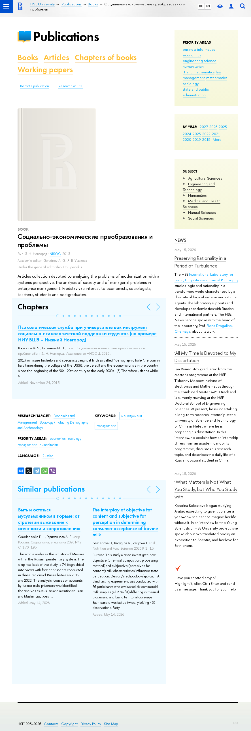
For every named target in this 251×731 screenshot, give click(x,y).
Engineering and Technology (199, 186)
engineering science (199, 60)
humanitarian (193, 66)
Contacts (51, 723)
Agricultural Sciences (205, 178)
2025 (223, 126)
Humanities (197, 195)
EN (208, 6)
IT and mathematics (198, 72)
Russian (48, 456)
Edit (235, 723)
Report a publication (34, 86)
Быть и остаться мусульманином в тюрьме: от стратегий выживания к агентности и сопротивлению (49, 519)
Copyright (69, 723)
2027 (204, 126)
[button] (58, 316)
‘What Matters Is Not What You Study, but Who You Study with (206, 489)
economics (192, 55)
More (217, 139)
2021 (216, 133)
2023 (197, 133)
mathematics (216, 77)
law (218, 72)
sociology (191, 83)
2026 (213, 126)
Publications (66, 36)
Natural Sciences (202, 212)
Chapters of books (106, 57)
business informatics (199, 49)
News (180, 240)
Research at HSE (70, 86)
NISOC (55, 254)
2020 (187, 139)
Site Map (111, 723)
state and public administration (196, 92)
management (194, 77)
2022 (206, 133)
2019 (197, 139)
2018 (206, 139)
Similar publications (51, 489)
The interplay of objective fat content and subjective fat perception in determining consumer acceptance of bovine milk (125, 522)
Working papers (45, 70)
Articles (56, 57)
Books (28, 57)
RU (201, 6)
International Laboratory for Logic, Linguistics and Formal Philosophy (206, 277)
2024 (187, 133)
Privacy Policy (90, 723)
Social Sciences (201, 218)
